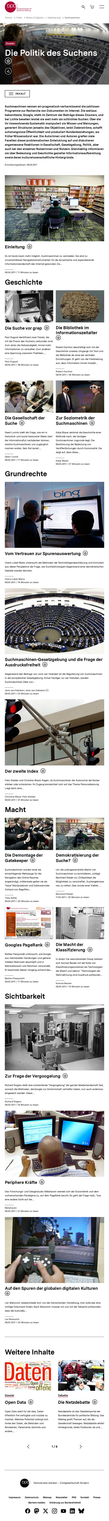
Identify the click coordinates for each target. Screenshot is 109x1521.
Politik (19, 18)
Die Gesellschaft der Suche (25, 420)
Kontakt (84, 1497)
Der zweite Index (21, 771)
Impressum (14, 1497)
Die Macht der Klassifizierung (70, 947)
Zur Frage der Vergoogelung (32, 1076)
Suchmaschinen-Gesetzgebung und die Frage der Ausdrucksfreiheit (53, 662)
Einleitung (15, 246)
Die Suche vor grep (23, 328)
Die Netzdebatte (74, 1402)
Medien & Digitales (34, 18)
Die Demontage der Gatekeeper (24, 858)
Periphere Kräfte (21, 1182)
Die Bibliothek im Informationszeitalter (76, 330)
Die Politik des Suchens (51, 53)
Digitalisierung (54, 18)
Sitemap (47, 1497)
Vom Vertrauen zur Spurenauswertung (43, 553)
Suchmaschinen (72, 18)
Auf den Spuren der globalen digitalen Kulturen (51, 1288)
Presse (96, 1497)
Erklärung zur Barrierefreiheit (65, 1502)
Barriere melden (36, 1502)
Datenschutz (32, 1497)
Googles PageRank (24, 944)
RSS (74, 1497)
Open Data (15, 1402)
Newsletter (62, 1497)
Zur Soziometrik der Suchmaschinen (75, 420)
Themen (8, 18)
